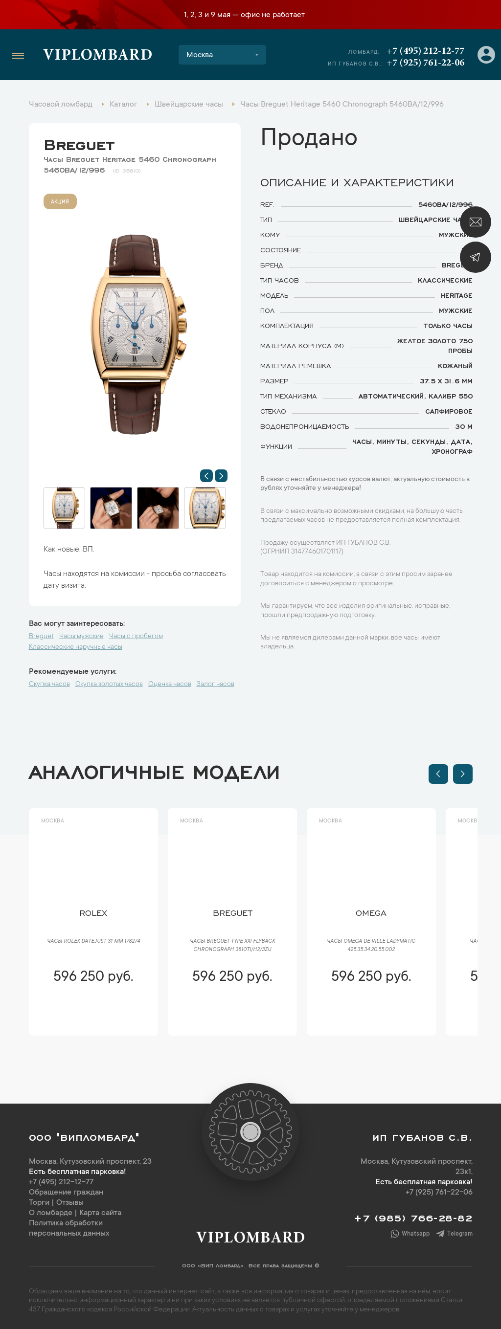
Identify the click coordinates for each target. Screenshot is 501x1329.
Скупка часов (49, 684)
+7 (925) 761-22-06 (425, 63)
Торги (39, 1202)
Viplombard (98, 56)
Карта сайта (100, 1213)
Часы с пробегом (136, 637)
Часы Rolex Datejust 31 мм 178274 (93, 942)
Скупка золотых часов (109, 684)
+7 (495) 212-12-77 (425, 51)
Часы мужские (81, 637)
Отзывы (70, 1202)
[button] (206, 475)
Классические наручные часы (75, 647)
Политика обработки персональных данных (69, 1228)
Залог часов (215, 684)
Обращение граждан (66, 1192)
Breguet (79, 142)
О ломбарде (50, 1213)
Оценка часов (169, 684)
